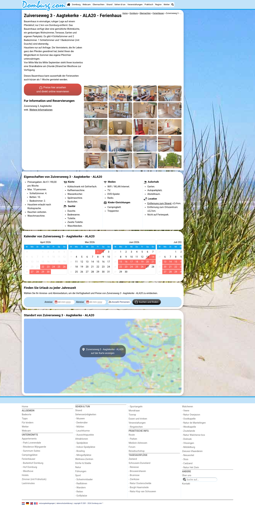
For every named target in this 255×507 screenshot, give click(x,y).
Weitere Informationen (41, 109)
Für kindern (28, 422)
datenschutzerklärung (64, 503)
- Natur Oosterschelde (140, 483)
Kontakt (186, 483)
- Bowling (80, 451)
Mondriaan (134, 410)
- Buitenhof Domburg (32, 463)
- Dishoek (187, 439)
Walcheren (187, 406)
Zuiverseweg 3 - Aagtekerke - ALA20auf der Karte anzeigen (102, 351)
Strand (109, 4)
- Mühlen (79, 426)
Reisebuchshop (137, 451)
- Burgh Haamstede (139, 487)
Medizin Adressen (138, 443)
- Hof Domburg (29, 467)
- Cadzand (187, 463)
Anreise (49, 302)
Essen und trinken (138, 418)
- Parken (133, 439)
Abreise (80, 302)
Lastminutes (28, 483)
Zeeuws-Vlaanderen (192, 451)
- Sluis (185, 459)
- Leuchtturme (82, 430)
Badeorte (26, 414)
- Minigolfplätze (83, 455)
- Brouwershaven (137, 471)
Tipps (25, 418)
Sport (78, 475)
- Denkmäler (81, 422)
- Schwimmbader (84, 479)
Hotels (25, 475)
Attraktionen (81, 439)
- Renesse (134, 467)
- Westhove (27, 471)
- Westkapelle (189, 427)
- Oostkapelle (189, 418)
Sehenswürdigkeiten (85, 414)
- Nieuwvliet (188, 455)
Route (132, 434)
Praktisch (149, 4)
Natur (78, 467)
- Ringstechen (136, 427)
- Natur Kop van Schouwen (142, 491)
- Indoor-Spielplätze (85, 447)
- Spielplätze (81, 443)
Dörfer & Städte (83, 463)
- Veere (185, 410)
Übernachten (98, 4)
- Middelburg (188, 447)
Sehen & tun (119, 4)
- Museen (80, 418)
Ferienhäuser (28, 459)
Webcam (86, 4)
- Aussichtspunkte (84, 434)
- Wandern (80, 487)
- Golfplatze (81, 495)
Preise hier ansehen (52, 90)
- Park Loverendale (31, 442)
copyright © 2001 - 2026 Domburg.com (88, 503)
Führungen (80, 471)
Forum (132, 447)
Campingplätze (29, 455)
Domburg (76, 4)
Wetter (167, 4)
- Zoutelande (188, 431)
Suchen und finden (146, 301)
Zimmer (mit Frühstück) (34, 479)
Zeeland (133, 459)
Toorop (132, 414)
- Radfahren (81, 483)
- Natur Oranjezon (191, 414)
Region (158, 4)
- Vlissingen (188, 443)
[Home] (68, 4)
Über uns (186, 475)
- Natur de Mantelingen (194, 422)
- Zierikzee (134, 479)
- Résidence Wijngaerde (34, 446)
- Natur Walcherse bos (193, 435)
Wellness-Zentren (84, 459)
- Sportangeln (135, 406)
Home (25, 406)
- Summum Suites (31, 451)
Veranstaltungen (135, 4)
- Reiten (79, 491)
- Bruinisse (134, 475)
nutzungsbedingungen (47, 503)
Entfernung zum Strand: (159, 203)
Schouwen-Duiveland (139, 463)
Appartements (29, 438)
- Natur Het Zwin (190, 467)
